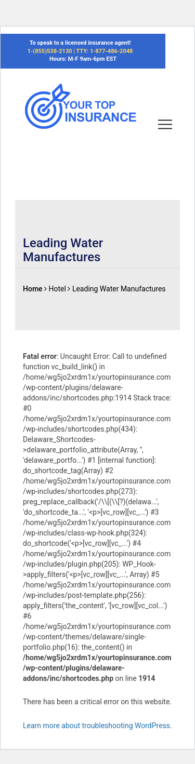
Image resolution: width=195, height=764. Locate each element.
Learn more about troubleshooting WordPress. (97, 725)
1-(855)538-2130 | (52, 51)
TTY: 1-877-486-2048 (104, 51)
